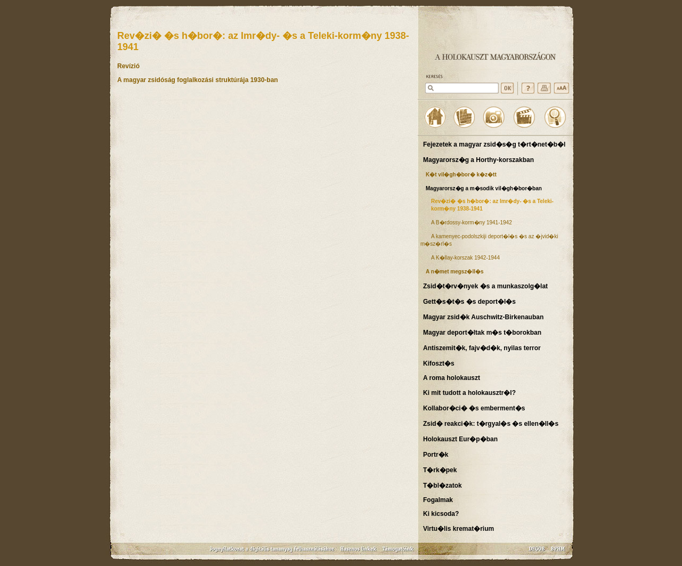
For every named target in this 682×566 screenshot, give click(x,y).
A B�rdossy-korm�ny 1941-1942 (471, 222)
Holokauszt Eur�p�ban (460, 439)
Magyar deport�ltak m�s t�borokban (482, 332)
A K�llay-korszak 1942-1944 (465, 258)
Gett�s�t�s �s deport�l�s (469, 301)
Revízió (128, 66)
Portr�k (435, 454)
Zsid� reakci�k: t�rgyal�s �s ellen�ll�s (490, 423)
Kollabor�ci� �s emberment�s (474, 408)
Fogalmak (438, 500)
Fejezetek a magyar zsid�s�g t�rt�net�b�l (494, 144)
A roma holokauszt (451, 378)
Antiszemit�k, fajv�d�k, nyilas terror (482, 348)
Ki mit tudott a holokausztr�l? (469, 393)
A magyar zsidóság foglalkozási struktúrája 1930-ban (197, 80)
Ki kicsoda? (441, 514)
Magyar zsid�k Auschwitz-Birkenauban (483, 317)
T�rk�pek (440, 470)
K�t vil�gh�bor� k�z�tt (461, 174)
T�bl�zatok (442, 485)
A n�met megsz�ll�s (455, 271)
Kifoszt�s (438, 363)
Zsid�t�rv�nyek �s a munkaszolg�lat (485, 286)
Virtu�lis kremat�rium (458, 528)
